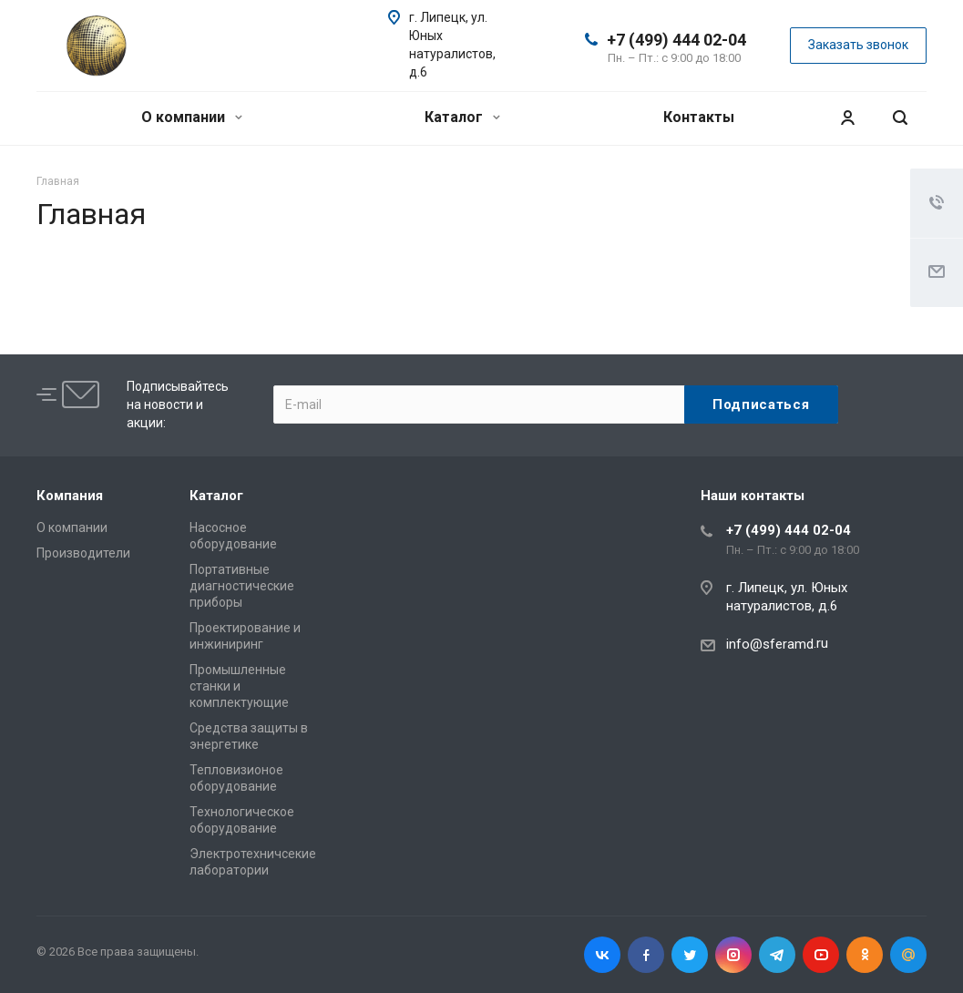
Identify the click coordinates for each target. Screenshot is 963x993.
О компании (191, 117)
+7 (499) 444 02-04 (676, 39)
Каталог (462, 117)
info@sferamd (770, 644)
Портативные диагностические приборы (242, 585)
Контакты (698, 117)
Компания (69, 495)
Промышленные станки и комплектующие (239, 686)
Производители (83, 553)
